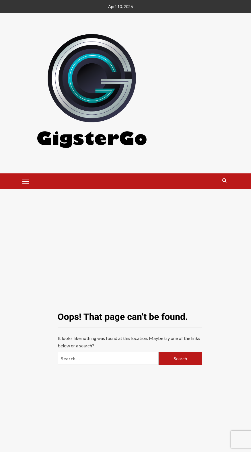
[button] (26, 180)
